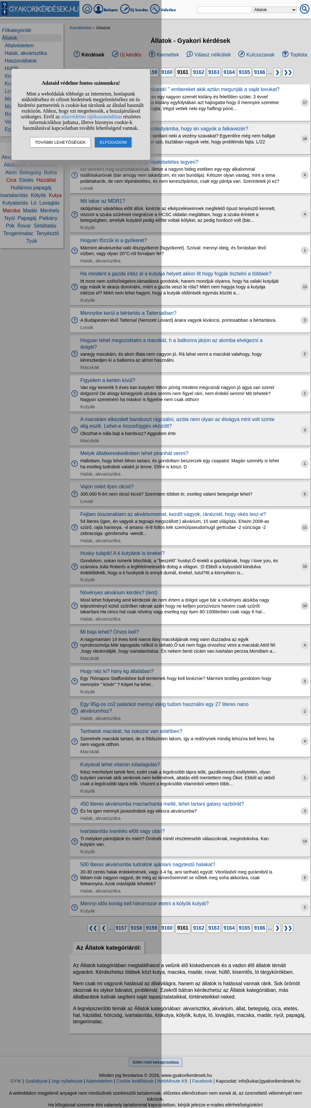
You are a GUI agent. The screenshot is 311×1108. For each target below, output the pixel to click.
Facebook (202, 1081)
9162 (198, 72)
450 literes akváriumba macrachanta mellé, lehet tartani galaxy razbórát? (162, 804)
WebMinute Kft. (173, 1081)
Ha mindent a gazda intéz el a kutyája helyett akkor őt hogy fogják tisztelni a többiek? (175, 273)
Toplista (298, 54)
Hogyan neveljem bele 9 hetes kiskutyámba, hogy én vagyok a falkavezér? (164, 128)
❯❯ (288, 72)
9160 (167, 72)
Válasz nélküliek (213, 54)
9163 (214, 72)
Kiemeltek (168, 54)
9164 (229, 72)
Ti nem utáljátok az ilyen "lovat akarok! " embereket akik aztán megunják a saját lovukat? (180, 89)
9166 (259, 72)
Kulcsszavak (260, 54)
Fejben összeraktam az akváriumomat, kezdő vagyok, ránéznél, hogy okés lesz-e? (173, 514)
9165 (244, 72)
